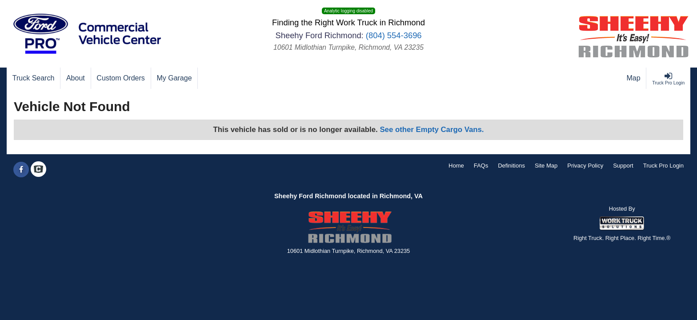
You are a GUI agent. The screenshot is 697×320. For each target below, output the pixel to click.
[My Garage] (174, 78)
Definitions (511, 165)
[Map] (634, 78)
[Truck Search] (33, 78)
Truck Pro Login (663, 165)
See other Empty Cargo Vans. (432, 129)
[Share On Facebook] (21, 169)
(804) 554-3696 (394, 35)
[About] (75, 78)
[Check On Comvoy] (38, 169)
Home (456, 165)
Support (623, 165)
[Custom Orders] (121, 78)
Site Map (546, 165)
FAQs (481, 165)
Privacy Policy (585, 165)
